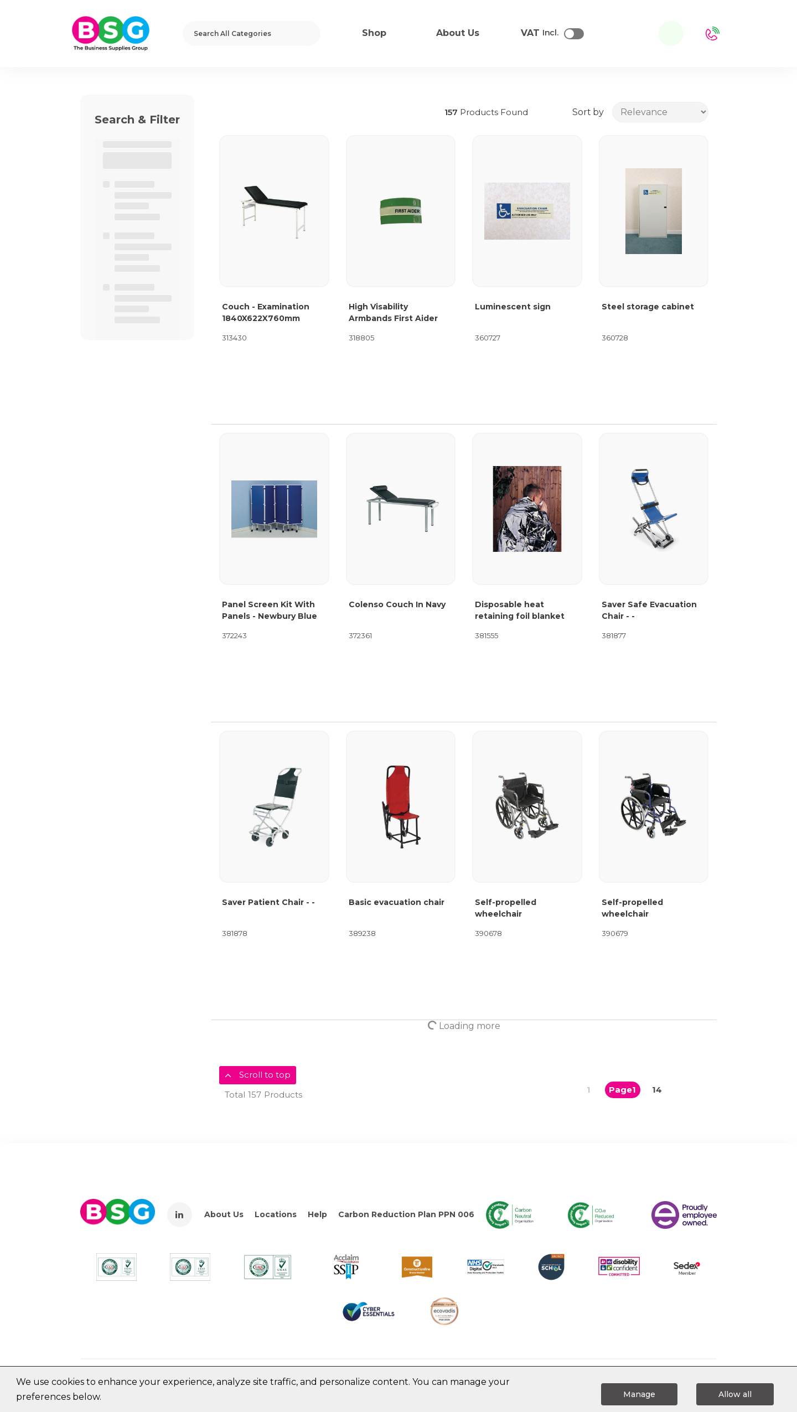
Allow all (735, 1394)
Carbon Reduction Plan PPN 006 (406, 1214)
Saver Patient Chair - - (268, 902)
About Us (224, 1214)
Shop (374, 33)
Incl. (539, 33)
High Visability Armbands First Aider (393, 312)
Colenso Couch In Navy (397, 604)
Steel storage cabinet (648, 307)
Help (317, 1214)
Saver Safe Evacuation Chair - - (649, 610)
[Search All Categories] (251, 33)
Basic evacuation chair (396, 902)
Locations (276, 1214)
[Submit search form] (304, 33)
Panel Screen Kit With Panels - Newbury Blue (269, 610)
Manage (639, 1394)
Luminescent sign (513, 307)
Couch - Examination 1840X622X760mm (265, 312)
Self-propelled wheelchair (505, 908)
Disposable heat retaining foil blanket (520, 610)
